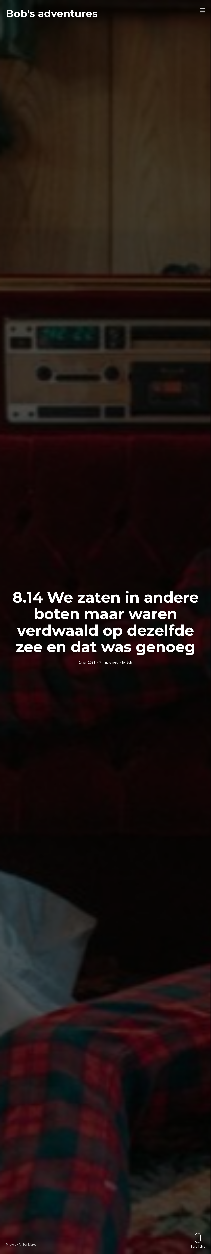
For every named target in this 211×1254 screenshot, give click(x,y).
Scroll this (198, 1240)
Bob (129, 662)
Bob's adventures (52, 13)
